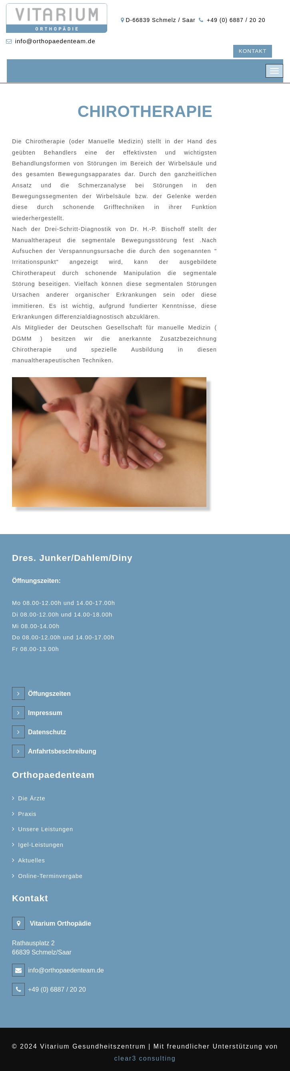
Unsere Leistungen (45, 829)
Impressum (45, 712)
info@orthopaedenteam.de (55, 41)
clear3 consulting (145, 1058)
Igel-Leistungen (40, 845)
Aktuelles (31, 860)
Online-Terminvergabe (50, 876)
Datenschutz (47, 732)
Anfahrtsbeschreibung (62, 751)
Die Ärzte (31, 798)
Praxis (27, 814)
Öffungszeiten (49, 693)
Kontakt (253, 51)
